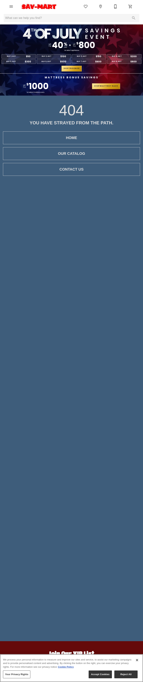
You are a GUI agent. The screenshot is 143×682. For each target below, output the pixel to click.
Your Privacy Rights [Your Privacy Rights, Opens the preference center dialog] (16, 674)
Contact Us (71, 169)
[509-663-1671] (115, 6)
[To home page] (39, 6)
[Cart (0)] (130, 6)
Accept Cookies (100, 674)
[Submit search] (134, 18)
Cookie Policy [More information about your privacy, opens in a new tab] (66, 666)
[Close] (137, 660)
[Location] (100, 6)
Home (71, 138)
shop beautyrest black (106, 86)
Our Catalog (71, 153)
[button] (11, 6)
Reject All (125, 674)
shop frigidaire (71, 68)
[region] (71, 668)
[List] (85, 6)
